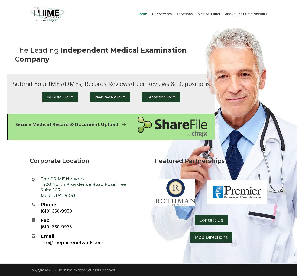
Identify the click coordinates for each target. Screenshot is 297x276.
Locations (185, 14)
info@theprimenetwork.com (72, 242)
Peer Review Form (110, 97)
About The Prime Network (246, 14)
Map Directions (211, 237)
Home (142, 14)
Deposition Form (161, 97)
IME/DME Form (60, 97)
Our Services (162, 14)
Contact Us (211, 220)
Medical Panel (209, 14)
